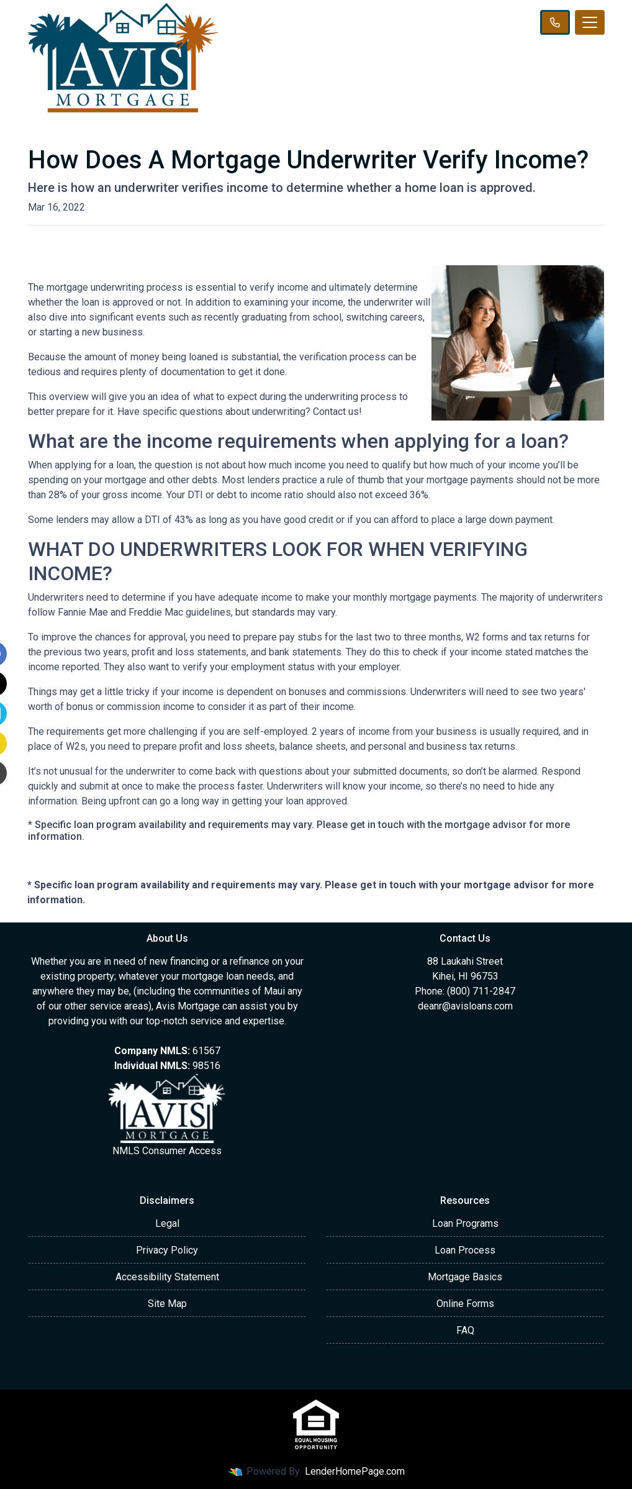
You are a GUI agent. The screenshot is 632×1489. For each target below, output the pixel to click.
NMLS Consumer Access (167, 1151)
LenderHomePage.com (355, 1471)
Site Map (167, 1303)
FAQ (465, 1330)
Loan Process (465, 1250)
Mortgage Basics (465, 1277)
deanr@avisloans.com (465, 1006)
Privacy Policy (167, 1250)
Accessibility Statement (167, 1277)
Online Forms (465, 1303)
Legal (167, 1223)
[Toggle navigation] (590, 22)
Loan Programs (465, 1223)
